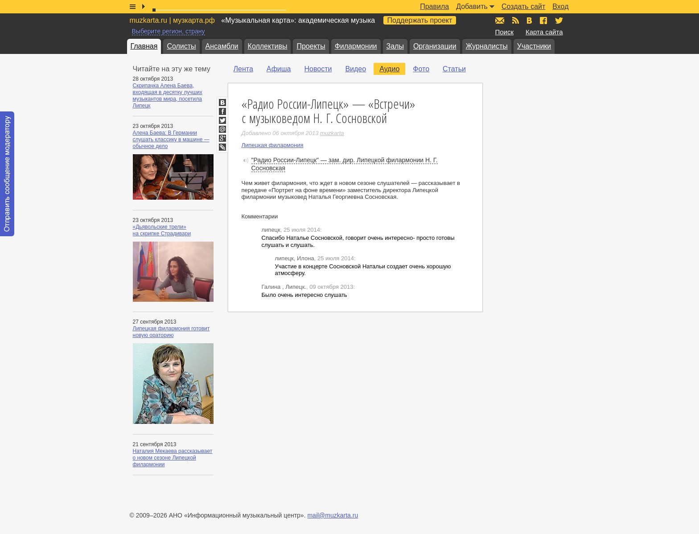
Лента (243, 69)
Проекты (310, 46)
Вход (560, 6)
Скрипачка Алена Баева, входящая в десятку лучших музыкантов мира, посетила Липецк (167, 95)
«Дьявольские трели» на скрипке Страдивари (162, 230)
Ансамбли (222, 46)
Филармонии (356, 46)
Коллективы (268, 46)
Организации (434, 46)
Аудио (389, 69)
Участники (534, 46)
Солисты (181, 46)
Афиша (279, 69)
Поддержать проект (419, 20)
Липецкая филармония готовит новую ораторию (171, 331)
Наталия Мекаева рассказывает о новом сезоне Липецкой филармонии (173, 458)
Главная (144, 46)
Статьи (454, 69)
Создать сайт (523, 6)
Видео (355, 69)
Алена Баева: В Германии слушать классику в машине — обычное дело (171, 139)
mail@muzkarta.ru (332, 515)
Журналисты (487, 46)
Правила (434, 6)
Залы (395, 46)
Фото (421, 69)
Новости (318, 69)
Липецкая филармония (273, 145)
